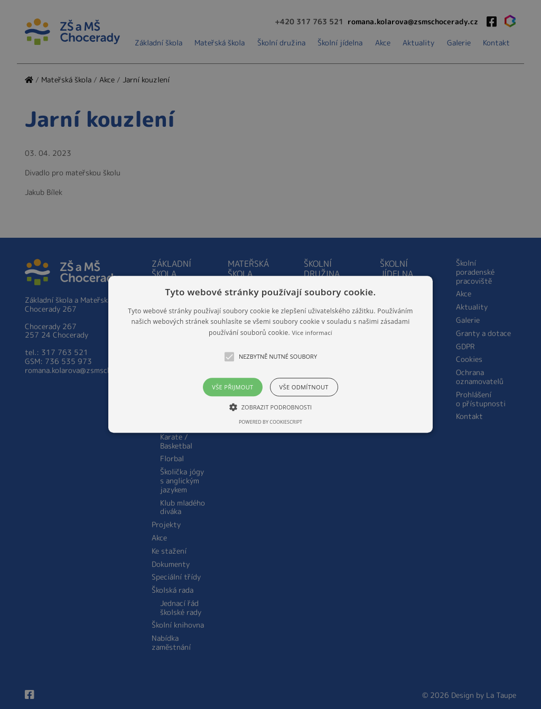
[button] (270, 354)
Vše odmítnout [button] (304, 387)
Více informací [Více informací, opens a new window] (312, 333)
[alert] (270, 354)
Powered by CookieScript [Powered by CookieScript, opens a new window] (270, 422)
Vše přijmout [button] (232, 387)
